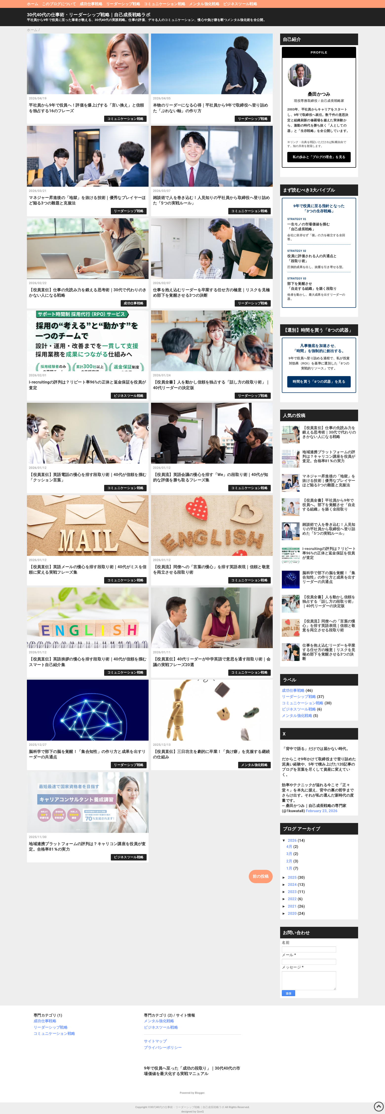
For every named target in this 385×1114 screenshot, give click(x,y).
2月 (289, 861)
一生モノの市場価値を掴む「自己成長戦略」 (308, 226)
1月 (289, 868)
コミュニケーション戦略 (165, 4)
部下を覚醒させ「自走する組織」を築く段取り (312, 286)
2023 (293, 892)
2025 (293, 877)
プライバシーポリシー (163, 1047)
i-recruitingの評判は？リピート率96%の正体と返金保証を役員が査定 (329, 553)
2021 (293, 906)
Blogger (199, 1093)
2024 (293, 884)
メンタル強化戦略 (204, 4)
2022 (293, 899)
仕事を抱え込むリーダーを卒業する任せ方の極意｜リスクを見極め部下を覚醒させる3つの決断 (328, 652)
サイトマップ (155, 1041)
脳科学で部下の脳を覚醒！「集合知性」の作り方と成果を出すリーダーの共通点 (328, 577)
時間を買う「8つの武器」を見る (319, 382)
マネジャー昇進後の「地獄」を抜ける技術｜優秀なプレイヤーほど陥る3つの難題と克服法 (328, 480)
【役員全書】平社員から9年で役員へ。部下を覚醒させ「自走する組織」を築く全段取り (328, 504)
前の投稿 (261, 876)
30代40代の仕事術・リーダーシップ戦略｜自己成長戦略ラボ (88, 14)
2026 (293, 840)
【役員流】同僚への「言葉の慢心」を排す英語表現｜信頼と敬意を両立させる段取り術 (328, 625)
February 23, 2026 (322, 811)
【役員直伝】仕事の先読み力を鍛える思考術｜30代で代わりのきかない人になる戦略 (329, 432)
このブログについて (59, 4)
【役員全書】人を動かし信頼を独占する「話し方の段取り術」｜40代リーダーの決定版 (328, 601)
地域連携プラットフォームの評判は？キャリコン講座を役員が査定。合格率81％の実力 (328, 456)
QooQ (200, 1111)
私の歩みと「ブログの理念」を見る (319, 157)
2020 (293, 913)
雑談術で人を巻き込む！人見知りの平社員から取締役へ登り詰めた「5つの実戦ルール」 (328, 529)
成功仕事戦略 (91, 4)
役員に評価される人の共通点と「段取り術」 (312, 258)
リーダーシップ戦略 (123, 4)
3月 (289, 854)
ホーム (32, 4)
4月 (289, 846)
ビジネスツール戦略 (240, 4)
